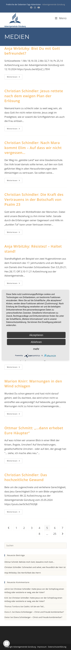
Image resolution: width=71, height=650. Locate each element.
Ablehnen (36, 341)
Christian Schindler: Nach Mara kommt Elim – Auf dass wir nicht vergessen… (33, 147)
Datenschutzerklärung (57, 647)
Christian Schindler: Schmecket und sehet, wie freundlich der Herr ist (35, 567)
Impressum (42, 647)
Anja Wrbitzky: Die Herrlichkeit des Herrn (22, 572)
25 (54, 533)
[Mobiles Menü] (61, 18)
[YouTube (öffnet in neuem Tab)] (39, 7)
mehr (36, 348)
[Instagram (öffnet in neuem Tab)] (35, 7)
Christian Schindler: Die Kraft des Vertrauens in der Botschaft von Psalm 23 (33, 199)
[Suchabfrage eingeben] (35, 545)
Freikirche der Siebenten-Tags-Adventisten (23, 4)
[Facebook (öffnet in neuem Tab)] (31, 7)
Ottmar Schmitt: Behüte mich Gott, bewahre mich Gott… (29, 562)
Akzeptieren (36, 334)
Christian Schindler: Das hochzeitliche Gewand (25, 477)
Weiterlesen (14, 77)
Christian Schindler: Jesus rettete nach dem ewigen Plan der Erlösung (33, 95)
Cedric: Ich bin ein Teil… (34, 606)
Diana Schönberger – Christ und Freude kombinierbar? (39, 612)
